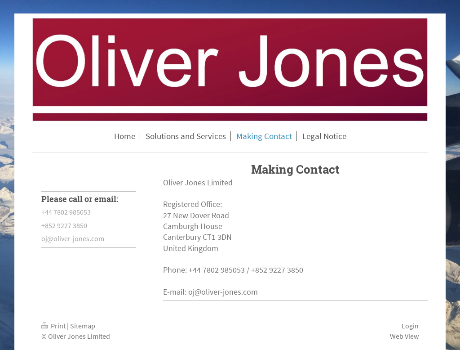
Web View (404, 336)
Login (410, 325)
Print (54, 325)
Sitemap (82, 325)
